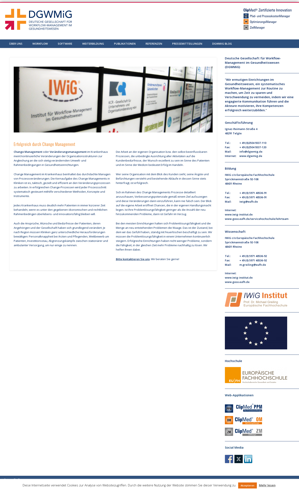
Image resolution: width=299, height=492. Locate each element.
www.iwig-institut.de (239, 214)
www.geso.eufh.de (237, 282)
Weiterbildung (93, 43)
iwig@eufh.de (248, 201)
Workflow (40, 43)
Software (65, 43)
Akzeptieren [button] (247, 485)
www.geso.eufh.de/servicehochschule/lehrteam (256, 219)
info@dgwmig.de (250, 151)
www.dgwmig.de (250, 156)
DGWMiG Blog (222, 43)
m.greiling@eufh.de (252, 265)
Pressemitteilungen (187, 43)
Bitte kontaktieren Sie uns (133, 259)
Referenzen (154, 43)
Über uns (15, 43)
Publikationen (125, 43)
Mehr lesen (267, 485)
